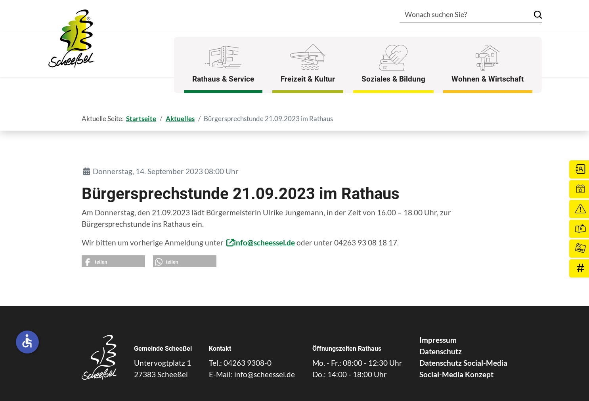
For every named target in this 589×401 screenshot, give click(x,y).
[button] (113, 261)
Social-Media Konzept (456, 374)
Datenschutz (440, 351)
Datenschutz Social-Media (463, 362)
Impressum (438, 339)
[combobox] (459, 15)
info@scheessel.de (264, 242)
